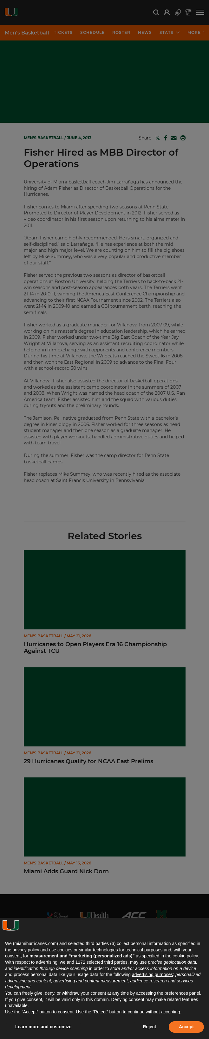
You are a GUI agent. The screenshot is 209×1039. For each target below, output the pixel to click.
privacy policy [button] (25, 949)
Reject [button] (149, 1026)
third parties (115, 962)
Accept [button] (186, 1026)
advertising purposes (152, 974)
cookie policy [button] (185, 955)
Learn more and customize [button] (43, 1026)
